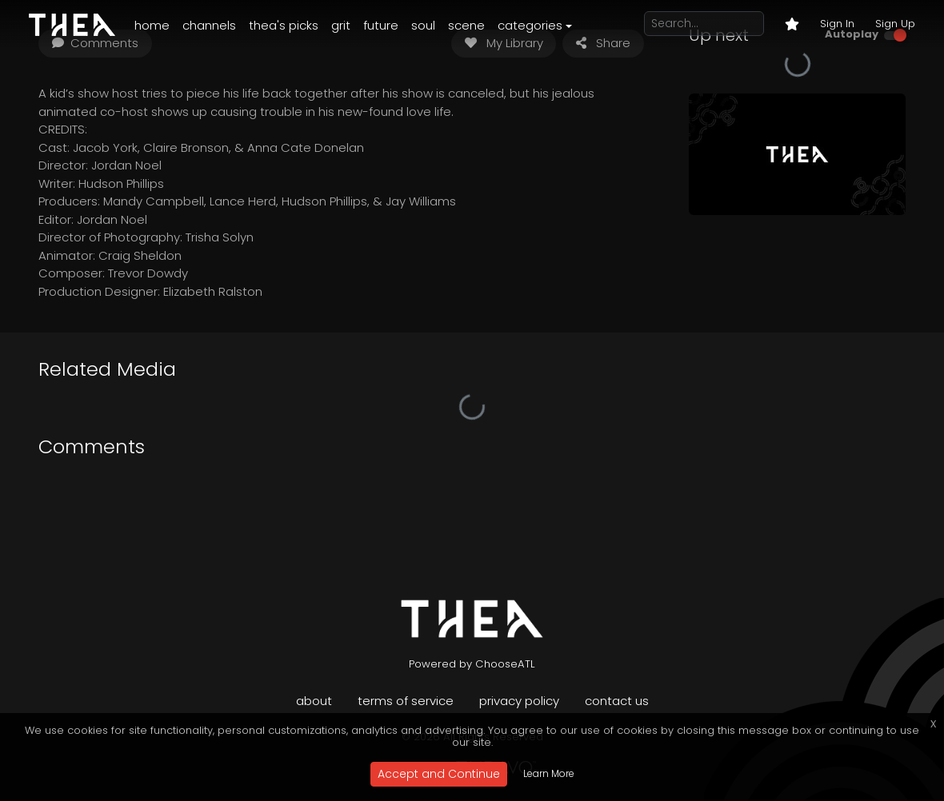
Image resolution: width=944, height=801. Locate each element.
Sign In (837, 23)
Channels (209, 25)
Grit (340, 25)
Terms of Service (406, 700)
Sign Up (895, 23)
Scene (466, 25)
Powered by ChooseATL (472, 663)
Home (152, 25)
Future (380, 25)
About (314, 700)
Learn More (548, 773)
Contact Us (617, 700)
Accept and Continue (439, 774)
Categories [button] (530, 25)
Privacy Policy (519, 700)
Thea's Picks (283, 25)
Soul (423, 25)
